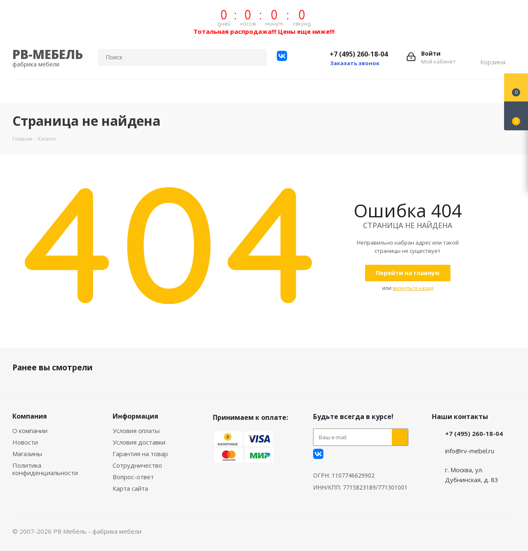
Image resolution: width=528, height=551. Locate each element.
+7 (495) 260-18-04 (359, 54)
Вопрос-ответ (133, 477)
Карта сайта (130, 488)
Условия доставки (139, 442)
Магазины (27, 454)
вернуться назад (413, 288)
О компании (29, 430)
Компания (29, 416)
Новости (25, 442)
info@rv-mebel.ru (469, 451)
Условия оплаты (136, 430)
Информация (135, 416)
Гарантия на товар (140, 454)
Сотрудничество (137, 465)
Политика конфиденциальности (45, 469)
